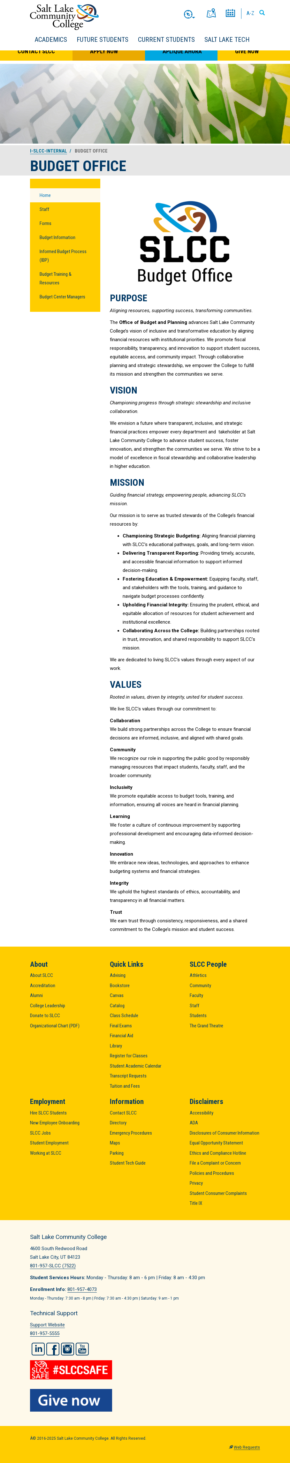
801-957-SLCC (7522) (53, 1266)
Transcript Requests (128, 1076)
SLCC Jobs (40, 1133)
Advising (118, 975)
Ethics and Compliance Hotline (218, 1153)
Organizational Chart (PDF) (55, 1026)
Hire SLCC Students (48, 1113)
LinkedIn (38, 1349)
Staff (44, 209)
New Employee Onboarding (55, 1123)
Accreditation (42, 985)
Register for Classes (129, 1056)
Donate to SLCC (45, 1015)
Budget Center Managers (62, 297)
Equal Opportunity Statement (216, 1143)
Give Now (247, 51)
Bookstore (120, 985)
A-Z (250, 13)
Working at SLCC (45, 1153)
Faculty (196, 995)
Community (200, 985)
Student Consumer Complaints (218, 1193)
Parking (117, 1153)
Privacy (196, 1183)
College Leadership (47, 1006)
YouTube (82, 1349)
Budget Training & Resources (56, 278)
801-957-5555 (44, 1333)
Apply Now (104, 51)
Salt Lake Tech (226, 39)
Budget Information (57, 237)
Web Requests (247, 1447)
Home (45, 195)
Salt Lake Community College (64, 17)
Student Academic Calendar (135, 1066)
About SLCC (41, 975)
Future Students (102, 39)
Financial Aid (121, 1036)
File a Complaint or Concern (215, 1163)
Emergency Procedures (131, 1133)
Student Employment (49, 1143)
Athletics (198, 975)
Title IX (196, 1203)
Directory (118, 1123)
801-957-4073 (82, 1289)
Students (198, 1015)
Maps (115, 1143)
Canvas (117, 995)
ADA (194, 1123)
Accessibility (201, 1113)
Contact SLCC (36, 51)
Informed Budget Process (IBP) (63, 256)
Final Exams (121, 1026)
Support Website (47, 1325)
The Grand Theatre (206, 1026)
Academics (51, 39)
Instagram (67, 1349)
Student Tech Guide (128, 1163)
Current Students (166, 39)
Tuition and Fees (125, 1086)
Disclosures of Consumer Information (224, 1133)
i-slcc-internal (48, 151)
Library (116, 1046)
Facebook (52, 1349)
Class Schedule (124, 1015)
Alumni (36, 995)
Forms (45, 223)
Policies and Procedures (212, 1173)
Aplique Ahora (182, 51)
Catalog (117, 1006)
